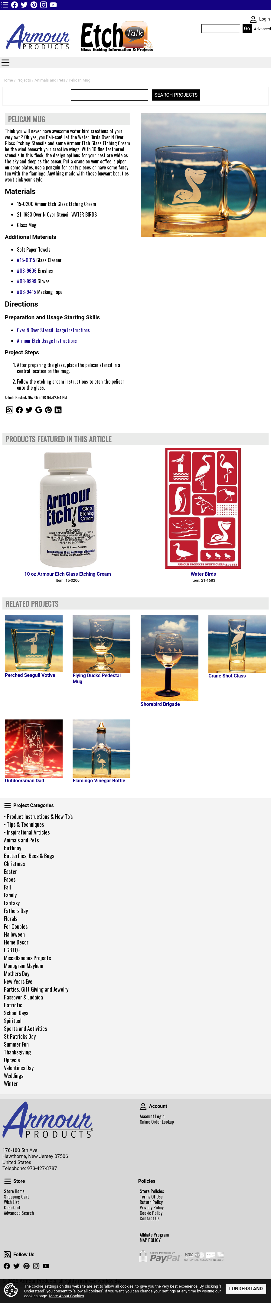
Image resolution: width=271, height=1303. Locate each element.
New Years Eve (18, 981)
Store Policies (152, 1191)
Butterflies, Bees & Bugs (29, 856)
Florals (10, 918)
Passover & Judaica (23, 997)
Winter (11, 1083)
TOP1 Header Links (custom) (5, 5)
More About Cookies (66, 1296)
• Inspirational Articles (27, 832)
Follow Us (7, 1255)
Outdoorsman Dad (24, 780)
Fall (7, 887)
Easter (10, 871)
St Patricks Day (20, 1036)
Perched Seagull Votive (30, 675)
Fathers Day (16, 911)
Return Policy (151, 1202)
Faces (9, 879)
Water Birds (203, 574)
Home (7, 80)
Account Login (152, 1116)
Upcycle (12, 1060)
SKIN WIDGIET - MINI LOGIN (253, 19)
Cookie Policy (151, 1213)
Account (143, 1106)
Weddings (13, 1075)
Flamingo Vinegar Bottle (99, 780)
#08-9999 (26, 281)
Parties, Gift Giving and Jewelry (36, 989)
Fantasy (12, 903)
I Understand (246, 1289)
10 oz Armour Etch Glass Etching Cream (67, 574)
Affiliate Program (154, 1234)
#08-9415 (26, 291)
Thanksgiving (17, 1052)
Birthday (12, 848)
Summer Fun (16, 1044)
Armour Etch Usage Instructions (47, 340)
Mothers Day (16, 973)
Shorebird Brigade (160, 704)
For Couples (16, 926)
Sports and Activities (25, 1028)
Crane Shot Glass (227, 676)
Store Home (14, 1191)
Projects (24, 80)
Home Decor (16, 942)
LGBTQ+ (12, 950)
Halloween (14, 934)
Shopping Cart (16, 1196)
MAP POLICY (150, 1240)
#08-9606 (27, 270)
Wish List (11, 1202)
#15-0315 (26, 260)
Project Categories (7, 805)
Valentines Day (19, 1068)
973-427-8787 (42, 1168)
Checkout (12, 1207)
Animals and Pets (21, 840)
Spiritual (12, 1021)
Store (7, 1181)
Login (264, 19)
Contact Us (149, 1218)
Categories (5, 62)
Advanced (262, 29)
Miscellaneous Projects (27, 958)
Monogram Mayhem (23, 966)
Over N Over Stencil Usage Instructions (53, 330)
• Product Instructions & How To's (38, 816)
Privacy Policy (152, 1207)
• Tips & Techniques (24, 824)
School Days (16, 1013)
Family (10, 895)
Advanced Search (19, 1213)
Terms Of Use (151, 1196)
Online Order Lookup (157, 1121)
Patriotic (13, 1005)
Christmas (14, 863)
